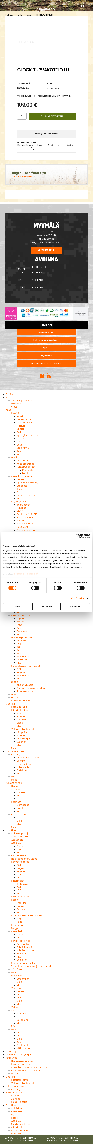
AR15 (19, 997)
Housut (15, 786)
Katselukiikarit (19, 707)
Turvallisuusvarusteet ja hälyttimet (31, 966)
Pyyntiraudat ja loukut (23, 963)
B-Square (22, 884)
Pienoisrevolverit (26, 530)
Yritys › (46, 347)
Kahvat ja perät (20, 861)
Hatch (20, 808)
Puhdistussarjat (25, 947)
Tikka (19, 451)
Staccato (22, 485)
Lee (13, 776)
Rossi (20, 416)
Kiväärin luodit (25, 685)
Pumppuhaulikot (26, 466)
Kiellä (17, 606)
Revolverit (22, 527)
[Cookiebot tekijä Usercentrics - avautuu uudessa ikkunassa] (77, 536)
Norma (21, 621)
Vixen (20, 722)
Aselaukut (16, 842)
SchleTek (22, 959)
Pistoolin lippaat (20, 931)
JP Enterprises (25, 422)
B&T (19, 432)
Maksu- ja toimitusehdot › (46, 340)
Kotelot (19, 15)
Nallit (14, 694)
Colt (19, 441)
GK (18, 798)
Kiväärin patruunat (21, 615)
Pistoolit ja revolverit (22, 476)
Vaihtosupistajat (20, 833)
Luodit (14, 681)
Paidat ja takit (19, 814)
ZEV (13, 1026)
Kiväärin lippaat (20, 896)
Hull (19, 643)
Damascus (23, 805)
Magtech (22, 672)
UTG (19, 874)
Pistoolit (21, 520)
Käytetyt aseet (19, 501)
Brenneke (22, 631)
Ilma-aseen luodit (27, 691)
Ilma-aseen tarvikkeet (24, 858)
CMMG (20, 438)
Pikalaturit (22, 1045)
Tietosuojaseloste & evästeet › (46, 363)
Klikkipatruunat (25, 1048)
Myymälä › (46, 355)
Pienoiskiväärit (25, 517)
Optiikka (10, 704)
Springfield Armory (27, 435)
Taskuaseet (23, 504)
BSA (19, 713)
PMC (19, 624)
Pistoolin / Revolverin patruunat (29, 1067)
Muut (29, 15)
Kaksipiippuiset (25, 463)
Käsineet (16, 802)
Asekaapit (17, 839)
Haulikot (15, 457)
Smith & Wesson (26, 495)
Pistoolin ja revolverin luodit (32, 688)
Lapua (20, 618)
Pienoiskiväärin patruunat (25, 666)
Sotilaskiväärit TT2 (27, 514)
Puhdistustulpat (26, 950)
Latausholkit (23, 767)
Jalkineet (16, 789)
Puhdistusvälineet (21, 940)
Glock (20, 489)
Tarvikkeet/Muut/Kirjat (18, 1054)
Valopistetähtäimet (22, 729)
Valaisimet (17, 975)
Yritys (14, 407)
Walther (21, 741)
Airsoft (20, 1042)
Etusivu (10, 394)
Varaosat (16, 988)
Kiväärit (15, 413)
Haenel (21, 425)
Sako (19, 628)
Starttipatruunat (20, 700)
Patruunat (11, 1057)
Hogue (20, 868)
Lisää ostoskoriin (52, 116)
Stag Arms (23, 447)
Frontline (22, 903)
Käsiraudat (17, 925)
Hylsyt (14, 697)
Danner (21, 792)
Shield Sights (24, 738)
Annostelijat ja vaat (28, 757)
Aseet (9, 410)
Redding (16, 754)
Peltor (20, 922)
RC (18, 647)
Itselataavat (24, 460)
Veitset (15, 1007)
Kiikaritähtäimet (20, 710)
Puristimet (22, 770)
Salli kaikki (75, 606)
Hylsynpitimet (24, 764)
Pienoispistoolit (25, 523)
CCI (19, 669)
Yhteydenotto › (46, 250)
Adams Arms (24, 419)
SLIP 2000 (22, 953)
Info (8, 397)
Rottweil (21, 650)
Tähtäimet (17, 969)
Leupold (21, 719)
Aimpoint (22, 732)
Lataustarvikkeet (15, 751)
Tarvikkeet (9, 15)
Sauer (20, 444)
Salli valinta (46, 606)
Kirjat (20, 1032)
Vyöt (13, 1010)
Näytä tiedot (77, 598)
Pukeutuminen (14, 783)
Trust (20, 653)
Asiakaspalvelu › (46, 332)
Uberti (20, 429)
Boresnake (23, 944)
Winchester (23, 656)
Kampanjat (12, 1051)
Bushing (21, 760)
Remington (28, 470)
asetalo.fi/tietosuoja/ (26, 573)
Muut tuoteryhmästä (22, 176)
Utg (19, 849)
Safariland (23, 909)
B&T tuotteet (18, 855)
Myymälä (16, 403)
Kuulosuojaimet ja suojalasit (27, 915)
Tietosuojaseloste (21, 400)
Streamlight (23, 978)
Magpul (21, 871)
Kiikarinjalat (17, 880)
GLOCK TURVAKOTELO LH (44, 15)
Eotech (21, 716)
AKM (19, 994)
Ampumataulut (20, 836)
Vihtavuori (22, 659)
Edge (19, 918)
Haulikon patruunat (22, 637)
